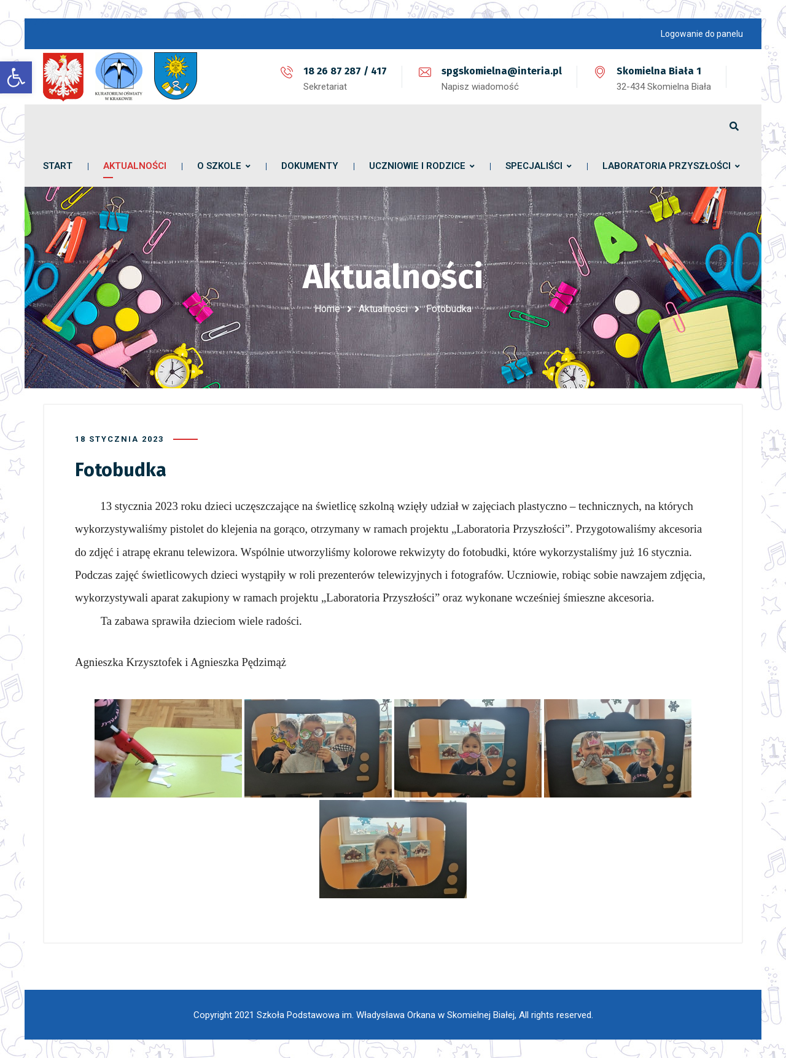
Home (327, 309)
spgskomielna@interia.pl (502, 71)
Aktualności (383, 309)
